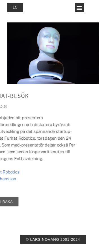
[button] (79, 7)
